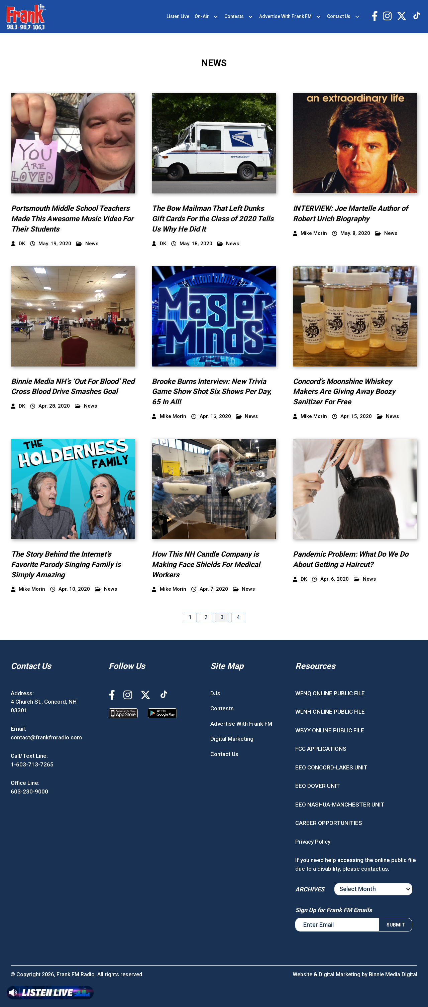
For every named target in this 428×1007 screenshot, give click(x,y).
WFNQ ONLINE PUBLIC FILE (330, 693)
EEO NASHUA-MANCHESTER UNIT (340, 804)
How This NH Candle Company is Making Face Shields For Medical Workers (206, 564)
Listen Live (178, 16)
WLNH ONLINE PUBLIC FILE (330, 711)
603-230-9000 (29, 791)
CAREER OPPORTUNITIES (328, 823)
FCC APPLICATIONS (320, 748)
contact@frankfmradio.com (46, 737)
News (87, 243)
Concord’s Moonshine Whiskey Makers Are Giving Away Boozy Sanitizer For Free (344, 391)
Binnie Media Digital (393, 974)
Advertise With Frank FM (285, 16)
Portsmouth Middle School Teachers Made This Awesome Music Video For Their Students (72, 218)
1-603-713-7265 (32, 764)
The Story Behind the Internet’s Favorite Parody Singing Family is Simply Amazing (66, 564)
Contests (234, 16)
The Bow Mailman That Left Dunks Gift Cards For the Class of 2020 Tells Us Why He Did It (213, 218)
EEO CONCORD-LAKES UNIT (331, 767)
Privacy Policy (312, 841)
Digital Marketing (231, 738)
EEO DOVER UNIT (317, 785)
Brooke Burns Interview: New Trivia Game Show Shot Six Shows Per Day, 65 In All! (211, 391)
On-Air (202, 16)
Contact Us (338, 16)
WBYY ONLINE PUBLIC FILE (329, 730)
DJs (215, 693)
